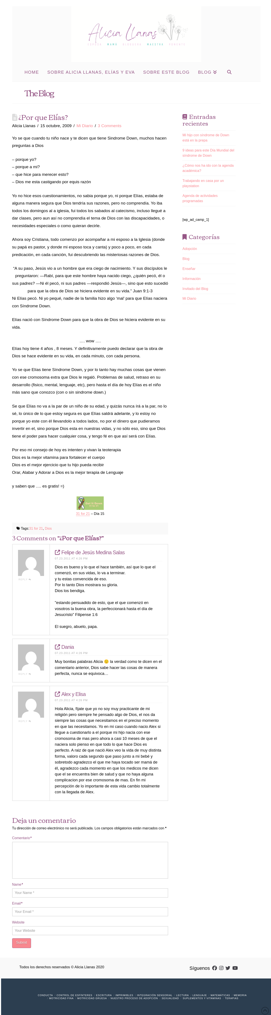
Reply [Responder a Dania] (25, 674)
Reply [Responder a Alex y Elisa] (25, 721)
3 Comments (110, 125)
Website (18, 922)
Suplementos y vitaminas (202, 998)
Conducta (45, 995)
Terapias (231, 998)
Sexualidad (170, 998)
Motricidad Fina (61, 998)
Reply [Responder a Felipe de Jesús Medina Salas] (25, 579)
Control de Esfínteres (74, 995)
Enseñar (188, 269)
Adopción (189, 249)
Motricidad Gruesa (92, 998)
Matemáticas (220, 995)
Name (17, 884)
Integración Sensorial (154, 995)
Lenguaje (200, 995)
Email (17, 903)
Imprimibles (124, 995)
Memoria (240, 995)
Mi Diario (84, 125)
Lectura (182, 995)
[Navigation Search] (229, 72)
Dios (48, 528)
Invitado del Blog (195, 289)
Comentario (22, 838)
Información (191, 279)
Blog (185, 259)
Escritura (104, 995)
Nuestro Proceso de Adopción (134, 998)
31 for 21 (36, 528)
